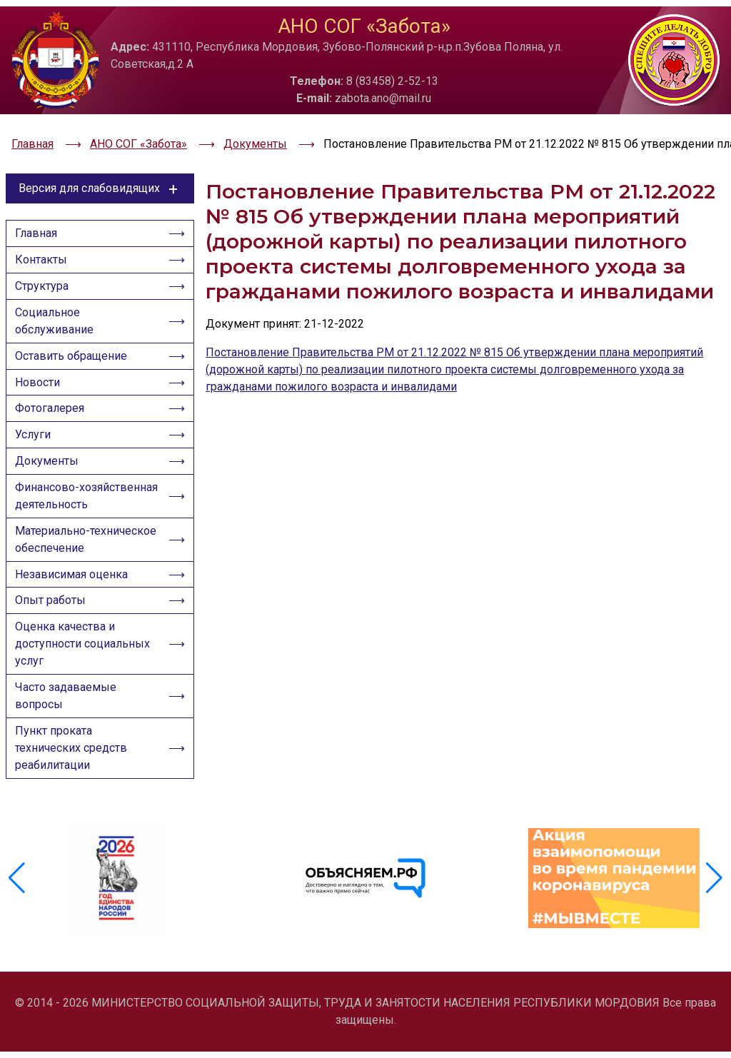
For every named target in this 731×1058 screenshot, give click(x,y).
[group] (117, 898)
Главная (39, 209)
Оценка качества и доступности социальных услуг (85, 676)
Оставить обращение (74, 344)
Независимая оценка (74, 600)
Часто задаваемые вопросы (68, 730)
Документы (49, 461)
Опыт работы (53, 629)
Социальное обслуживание (57, 306)
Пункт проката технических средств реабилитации (74, 786)
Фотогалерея (52, 402)
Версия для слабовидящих (100, 162)
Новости (40, 373)
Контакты (44, 239)
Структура (44, 268)
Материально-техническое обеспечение (87, 562)
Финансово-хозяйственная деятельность (57, 507)
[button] (714, 898)
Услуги (36, 431)
